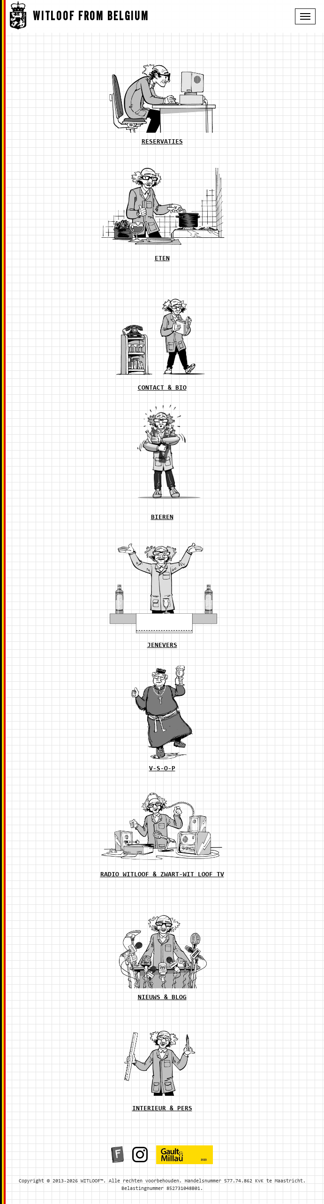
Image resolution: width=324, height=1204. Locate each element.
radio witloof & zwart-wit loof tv (162, 875)
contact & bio (162, 388)
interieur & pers (162, 1109)
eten (162, 259)
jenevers (162, 645)
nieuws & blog (162, 997)
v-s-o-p (162, 769)
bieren (162, 517)
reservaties (162, 142)
